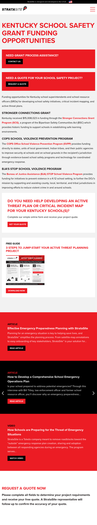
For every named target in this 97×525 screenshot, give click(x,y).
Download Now (16, 290)
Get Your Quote (17, 224)
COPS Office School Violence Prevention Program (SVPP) (39, 144)
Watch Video (16, 458)
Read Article (16, 348)
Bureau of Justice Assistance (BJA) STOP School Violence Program (44, 174)
